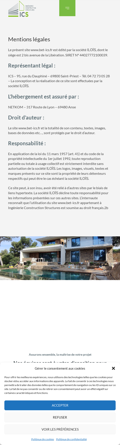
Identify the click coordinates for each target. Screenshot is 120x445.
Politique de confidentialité (71, 439)
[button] (113, 368)
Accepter (60, 405)
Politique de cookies (42, 439)
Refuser (60, 417)
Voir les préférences (60, 429)
